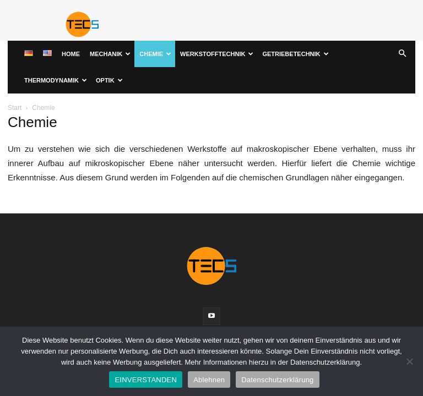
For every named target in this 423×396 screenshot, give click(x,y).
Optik (109, 80)
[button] (402, 54)
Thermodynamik (55, 80)
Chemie (155, 54)
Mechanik (110, 54)
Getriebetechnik (295, 54)
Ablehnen (209, 380)
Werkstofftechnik (216, 54)
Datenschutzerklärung (277, 380)
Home (71, 54)
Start (14, 108)
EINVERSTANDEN (146, 380)
